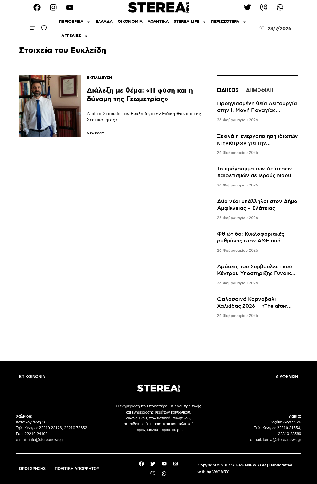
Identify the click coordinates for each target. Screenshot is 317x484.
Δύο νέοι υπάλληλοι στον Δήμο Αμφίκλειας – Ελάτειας (257, 205)
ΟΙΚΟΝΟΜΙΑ (130, 21)
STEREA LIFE (190, 22)
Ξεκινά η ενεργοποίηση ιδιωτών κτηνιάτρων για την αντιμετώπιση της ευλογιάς (257, 143)
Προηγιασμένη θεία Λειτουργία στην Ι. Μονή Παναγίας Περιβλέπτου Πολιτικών (257, 110)
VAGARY (220, 472)
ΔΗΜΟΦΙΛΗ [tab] (259, 90)
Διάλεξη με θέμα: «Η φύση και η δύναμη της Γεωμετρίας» (140, 95)
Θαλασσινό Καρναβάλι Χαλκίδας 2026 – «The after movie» (252, 306)
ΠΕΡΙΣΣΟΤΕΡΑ (228, 22)
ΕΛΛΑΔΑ (104, 21)
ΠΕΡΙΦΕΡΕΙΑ (75, 22)
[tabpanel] (257, 209)
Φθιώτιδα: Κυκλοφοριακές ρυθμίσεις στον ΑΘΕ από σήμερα (250, 241)
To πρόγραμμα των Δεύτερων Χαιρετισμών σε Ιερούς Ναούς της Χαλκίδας (255, 176)
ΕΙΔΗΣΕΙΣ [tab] (228, 90)
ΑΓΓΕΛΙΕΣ (74, 36)
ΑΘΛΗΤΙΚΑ (158, 21)
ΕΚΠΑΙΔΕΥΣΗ (99, 78)
